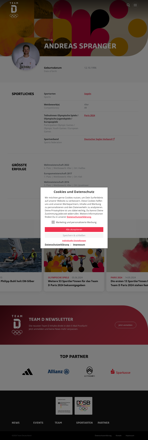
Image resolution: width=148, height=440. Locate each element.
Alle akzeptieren (74, 229)
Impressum (79, 244)
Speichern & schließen (74, 235)
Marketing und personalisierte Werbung (74, 222)
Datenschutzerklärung (79, 216)
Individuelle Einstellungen (74, 240)
